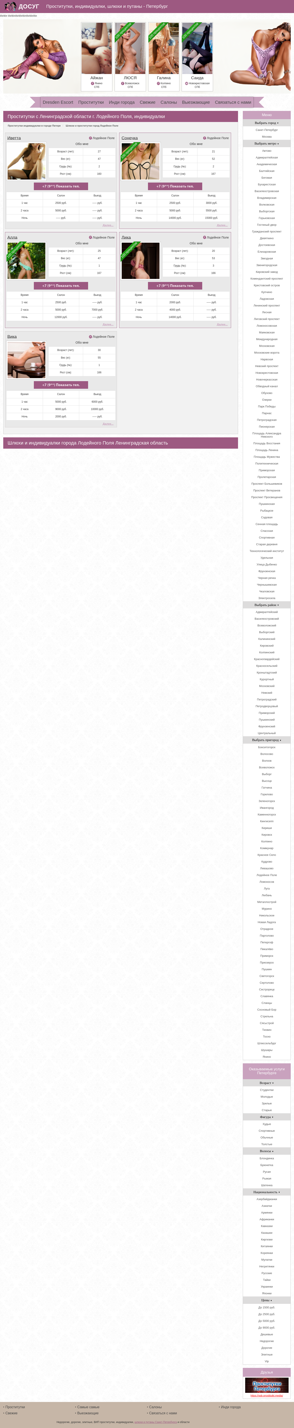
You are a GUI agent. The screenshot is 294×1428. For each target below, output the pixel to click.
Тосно (267, 1036)
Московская (266, 346)
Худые (267, 1124)
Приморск (266, 955)
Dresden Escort (58, 102)
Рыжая (266, 1178)
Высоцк (267, 780)
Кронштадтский (267, 672)
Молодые (267, 1096)
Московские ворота (266, 352)
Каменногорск (267, 814)
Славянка (266, 996)
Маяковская (267, 332)
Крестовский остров (267, 285)
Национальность (266, 1192)
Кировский (267, 645)
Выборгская (266, 211)
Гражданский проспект (267, 231)
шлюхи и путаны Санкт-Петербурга (156, 1422)
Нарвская (267, 359)
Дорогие (266, 1347)
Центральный (267, 733)
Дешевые (267, 1334)
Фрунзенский (266, 726)
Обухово (266, 393)
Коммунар (266, 848)
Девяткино (267, 238)
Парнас (267, 413)
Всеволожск (267, 767)
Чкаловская (266, 591)
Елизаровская (267, 251)
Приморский (267, 713)
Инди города (122, 102)
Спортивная (266, 537)
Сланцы (266, 1003)
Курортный (267, 679)
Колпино (266, 841)
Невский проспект (267, 366)
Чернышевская (267, 584)
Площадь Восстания (266, 443)
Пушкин (267, 969)
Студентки (266, 1090)
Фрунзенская (266, 571)
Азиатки (267, 1205)
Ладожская (267, 298)
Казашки (266, 1232)
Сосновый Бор (266, 1009)
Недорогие (267, 1341)
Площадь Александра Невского (266, 435)
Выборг (267, 774)
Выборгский (266, 632)
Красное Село (267, 854)
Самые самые (88, 1407)
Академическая (267, 164)
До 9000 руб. (266, 1327)
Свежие (148, 102)
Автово (266, 150)
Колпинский (266, 652)
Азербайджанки (266, 1199)
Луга (267, 888)
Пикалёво (266, 949)
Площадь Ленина (266, 450)
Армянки (267, 1212)
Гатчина (267, 787)
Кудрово (266, 861)
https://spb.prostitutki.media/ (267, 1395)
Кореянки (267, 1253)
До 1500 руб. (266, 1307)
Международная (266, 339)
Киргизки (267, 1239)
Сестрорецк (266, 989)
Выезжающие (196, 102)
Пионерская (266, 426)
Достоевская (266, 245)
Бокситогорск (267, 747)
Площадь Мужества (267, 456)
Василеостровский (267, 618)
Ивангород (267, 807)
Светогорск (267, 976)
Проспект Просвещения (267, 497)
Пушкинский (267, 719)
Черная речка (267, 578)
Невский (266, 692)
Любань (267, 895)
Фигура (267, 1117)
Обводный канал (267, 386)
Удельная (267, 557)
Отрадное (266, 929)
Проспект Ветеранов (266, 490)
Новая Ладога (267, 922)
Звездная (267, 258)
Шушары (267, 1050)
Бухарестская (267, 184)
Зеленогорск (267, 801)
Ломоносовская (267, 325)
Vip (267, 1361)
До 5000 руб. (266, 1321)
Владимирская (266, 197)
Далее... (108, 225)
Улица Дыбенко (267, 564)
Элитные (267, 1354)
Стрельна (267, 1016)
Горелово (267, 794)
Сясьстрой (267, 1023)
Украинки (267, 1286)
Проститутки (91, 102)
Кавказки (267, 1226)
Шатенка (266, 1185)
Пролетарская (267, 477)
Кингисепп (267, 821)
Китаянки (267, 1246)
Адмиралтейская (267, 157)
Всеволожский (266, 625)
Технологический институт (267, 551)
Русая (267, 1171)
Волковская (266, 204)
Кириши (267, 828)
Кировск (266, 834)
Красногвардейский (266, 659)
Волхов (267, 760)
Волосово (266, 754)
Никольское (266, 915)
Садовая (267, 517)
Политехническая (266, 463)
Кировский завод (267, 271)
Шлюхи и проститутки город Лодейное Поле (92, 125)
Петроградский (267, 699)
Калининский (266, 639)
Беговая (266, 177)
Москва (266, 136)
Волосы (267, 1151)
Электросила (266, 598)
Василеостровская (267, 191)
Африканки (267, 1219)
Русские (266, 1273)
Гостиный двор (266, 224)
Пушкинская (267, 504)
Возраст (267, 1083)
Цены (266, 1300)
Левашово (266, 868)
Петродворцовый (267, 706)
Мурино (267, 908)
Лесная (267, 312)
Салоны (169, 102)
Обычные (267, 1137)
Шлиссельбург (266, 1043)
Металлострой (266, 902)
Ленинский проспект (267, 305)
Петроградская (267, 420)
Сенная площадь (267, 524)
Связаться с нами (233, 102)
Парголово (267, 935)
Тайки (267, 1279)
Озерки (266, 399)
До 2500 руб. (266, 1314)
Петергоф (266, 942)
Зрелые (267, 1103)
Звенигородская (266, 265)
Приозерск (267, 962)
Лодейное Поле (104, 138)
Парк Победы (267, 406)
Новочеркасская (267, 379)
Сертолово (267, 982)
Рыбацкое (266, 510)
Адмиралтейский (267, 612)
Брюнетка (266, 1165)
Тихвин (266, 1029)
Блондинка (267, 1158)
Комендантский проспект (266, 278)
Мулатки (266, 1259)
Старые (267, 1110)
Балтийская (266, 171)
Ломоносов (267, 881)
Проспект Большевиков (266, 483)
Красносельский (266, 665)
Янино (267, 1056)
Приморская (267, 470)
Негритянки (266, 1266)
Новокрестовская (267, 372)
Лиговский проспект (267, 319)
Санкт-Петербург (267, 130)
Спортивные (267, 1130)
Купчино (266, 292)
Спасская (267, 530)
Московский (266, 686)
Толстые (266, 1144)
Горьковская (267, 218)
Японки (267, 1293)
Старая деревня (267, 544)
